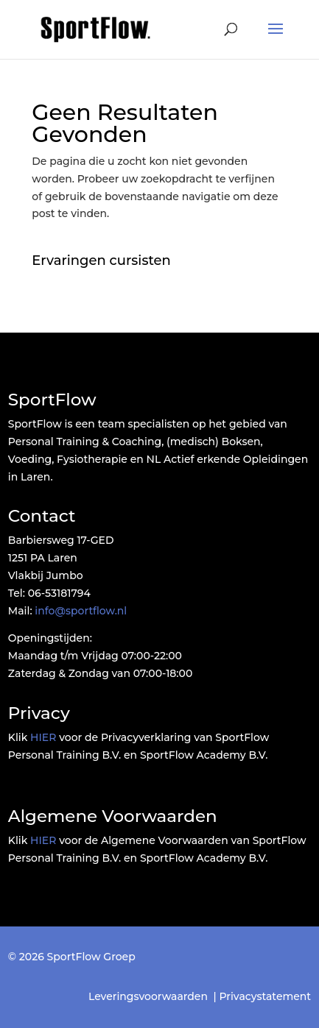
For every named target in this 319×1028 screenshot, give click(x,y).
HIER (43, 737)
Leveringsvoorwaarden (148, 996)
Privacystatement (265, 996)
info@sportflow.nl (81, 610)
